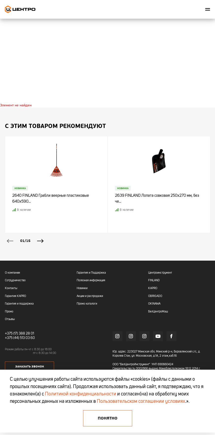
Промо (9, 311)
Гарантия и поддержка (19, 303)
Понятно (107, 418)
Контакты (11, 288)
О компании (12, 272)
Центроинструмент (160, 272)
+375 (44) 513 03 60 (20, 338)
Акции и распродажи (90, 296)
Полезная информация (91, 280)
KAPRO (152, 288)
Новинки (82, 288)
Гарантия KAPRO (15, 296)
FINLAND (154, 280)
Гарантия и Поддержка (91, 272)
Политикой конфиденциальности (80, 394)
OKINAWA (154, 303)
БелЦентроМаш (158, 311)
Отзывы (10, 319)
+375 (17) (11, 333)
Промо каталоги (87, 303)
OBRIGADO (155, 296)
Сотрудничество (15, 280)
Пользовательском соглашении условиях (141, 401)
